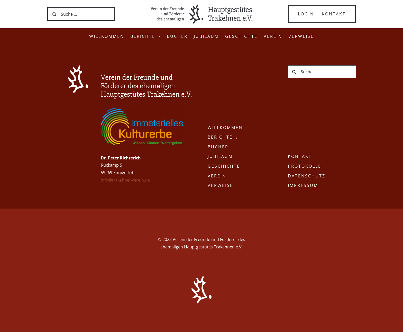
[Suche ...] (81, 14)
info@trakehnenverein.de (125, 180)
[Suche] (54, 14)
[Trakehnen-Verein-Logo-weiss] (78, 67)
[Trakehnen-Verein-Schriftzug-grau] (201, 6)
